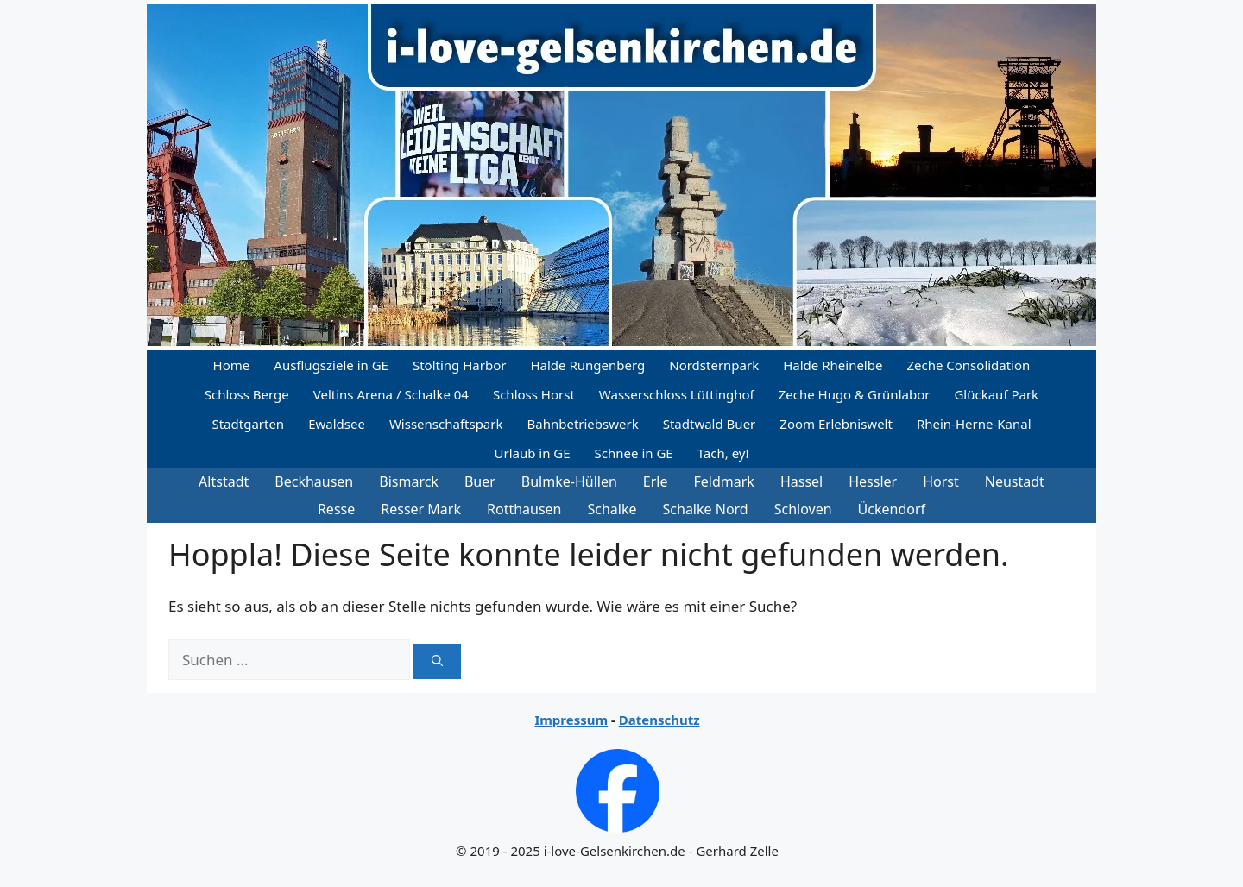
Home (231, 365)
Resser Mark (421, 509)
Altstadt (224, 481)
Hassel (801, 481)
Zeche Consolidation (968, 365)
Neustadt (1014, 481)
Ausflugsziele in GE (331, 365)
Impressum (571, 719)
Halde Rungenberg (587, 365)
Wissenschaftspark (446, 423)
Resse (336, 509)
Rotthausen (524, 509)
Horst (941, 481)
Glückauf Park (996, 394)
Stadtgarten (247, 423)
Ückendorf (891, 509)
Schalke (612, 509)
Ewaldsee (336, 423)
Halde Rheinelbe (832, 365)
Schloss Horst (534, 394)
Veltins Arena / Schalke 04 (391, 394)
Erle (655, 481)
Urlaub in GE (532, 453)
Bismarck (409, 481)
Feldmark (724, 481)
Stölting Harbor (460, 365)
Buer (479, 481)
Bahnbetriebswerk (583, 423)
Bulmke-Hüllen (569, 481)
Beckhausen (313, 481)
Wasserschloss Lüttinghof (676, 394)
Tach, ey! (723, 453)
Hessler (873, 481)
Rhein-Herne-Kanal (974, 423)
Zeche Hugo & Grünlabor (855, 394)
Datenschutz (659, 719)
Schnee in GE (634, 453)
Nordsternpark (714, 365)
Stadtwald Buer (709, 423)
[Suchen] (437, 662)
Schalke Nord (705, 509)
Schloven (803, 509)
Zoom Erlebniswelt (836, 423)
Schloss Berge (247, 394)
